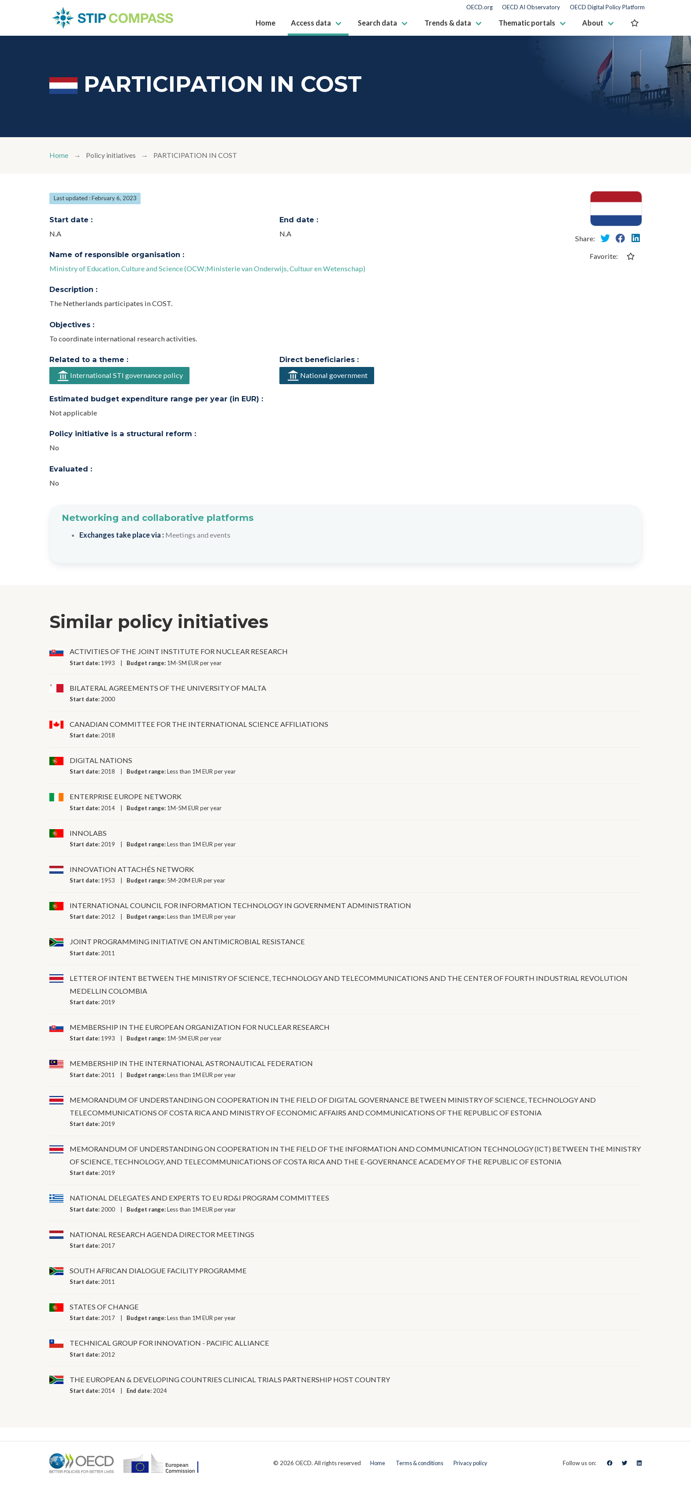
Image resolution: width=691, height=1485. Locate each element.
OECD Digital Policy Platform (607, 7)
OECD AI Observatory (531, 7)
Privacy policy (472, 1462)
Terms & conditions (418, 1462)
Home (59, 155)
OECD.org (479, 7)
